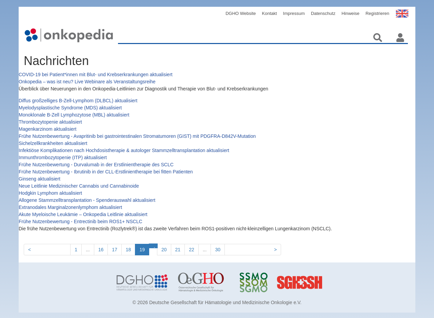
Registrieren (377, 13)
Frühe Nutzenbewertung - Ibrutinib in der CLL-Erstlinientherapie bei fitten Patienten (106, 171)
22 (191, 249)
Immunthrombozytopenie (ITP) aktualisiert (63, 157)
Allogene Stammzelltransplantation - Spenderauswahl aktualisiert (87, 200)
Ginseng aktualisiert (39, 179)
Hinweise (350, 13)
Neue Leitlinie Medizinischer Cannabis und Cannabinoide (79, 186)
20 (164, 249)
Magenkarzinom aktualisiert (47, 129)
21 (178, 249)
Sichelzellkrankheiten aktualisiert (53, 143)
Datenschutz (323, 13)
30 (217, 249)
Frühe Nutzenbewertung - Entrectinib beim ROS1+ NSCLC (80, 221)
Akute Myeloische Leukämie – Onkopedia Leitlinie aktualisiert (83, 214)
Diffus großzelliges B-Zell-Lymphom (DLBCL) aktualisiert (78, 100)
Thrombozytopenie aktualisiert (50, 122)
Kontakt (269, 13)
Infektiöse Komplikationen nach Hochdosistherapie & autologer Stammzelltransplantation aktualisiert (124, 150)
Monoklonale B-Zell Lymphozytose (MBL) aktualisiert (74, 115)
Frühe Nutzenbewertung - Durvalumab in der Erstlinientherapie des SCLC (96, 164)
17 (114, 249)
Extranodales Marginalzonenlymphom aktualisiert (70, 207)
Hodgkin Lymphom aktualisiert (50, 193)
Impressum (294, 13)
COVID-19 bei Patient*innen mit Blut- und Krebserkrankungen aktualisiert (96, 74)
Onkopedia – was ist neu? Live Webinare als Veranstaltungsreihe (87, 81)
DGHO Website (240, 13)
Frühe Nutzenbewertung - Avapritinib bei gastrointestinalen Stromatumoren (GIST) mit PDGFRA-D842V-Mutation (137, 136)
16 (101, 249)
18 (128, 249)
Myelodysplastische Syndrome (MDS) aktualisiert (70, 107)
